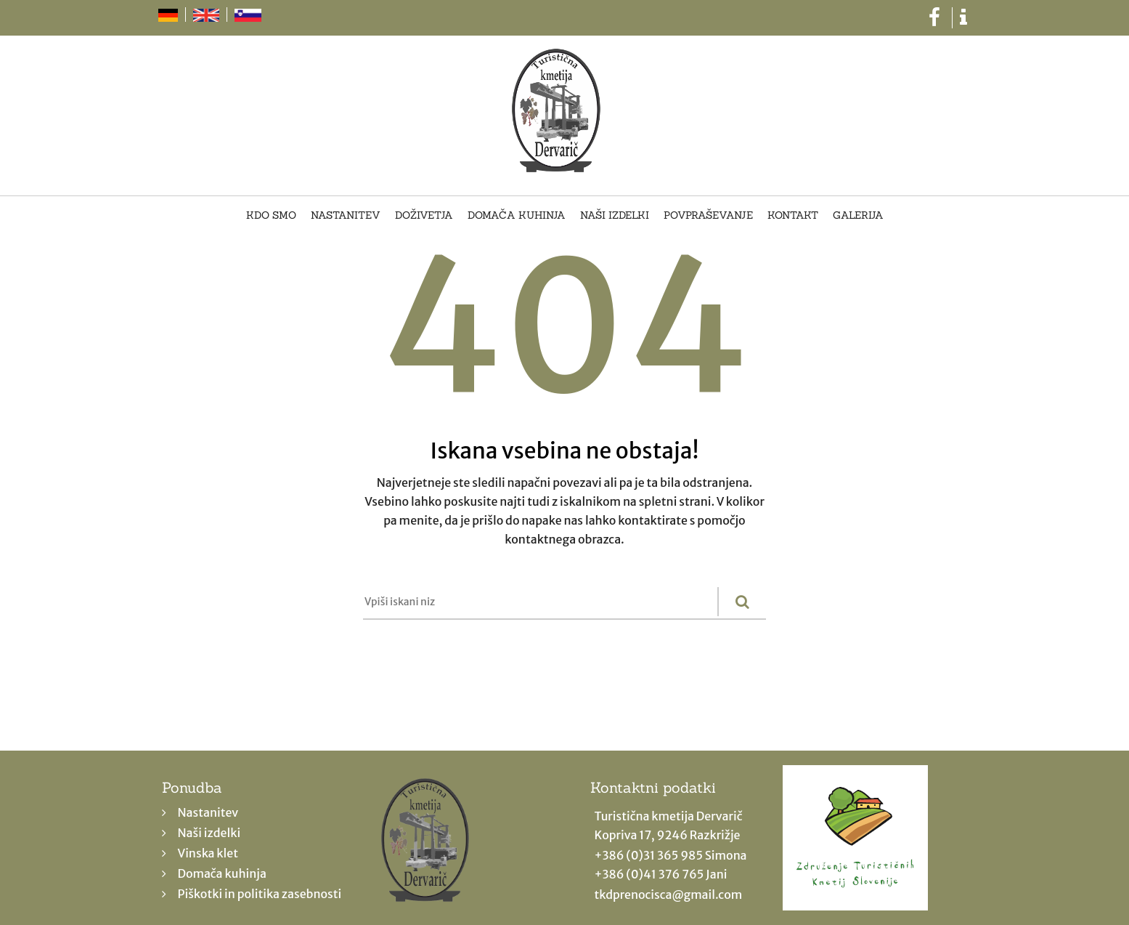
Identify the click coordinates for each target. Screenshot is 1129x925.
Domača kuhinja (517, 216)
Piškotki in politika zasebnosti (260, 893)
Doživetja (424, 216)
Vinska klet (208, 853)
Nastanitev (345, 216)
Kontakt (792, 216)
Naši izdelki (614, 216)
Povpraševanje (708, 216)
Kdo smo (271, 216)
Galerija (858, 216)
